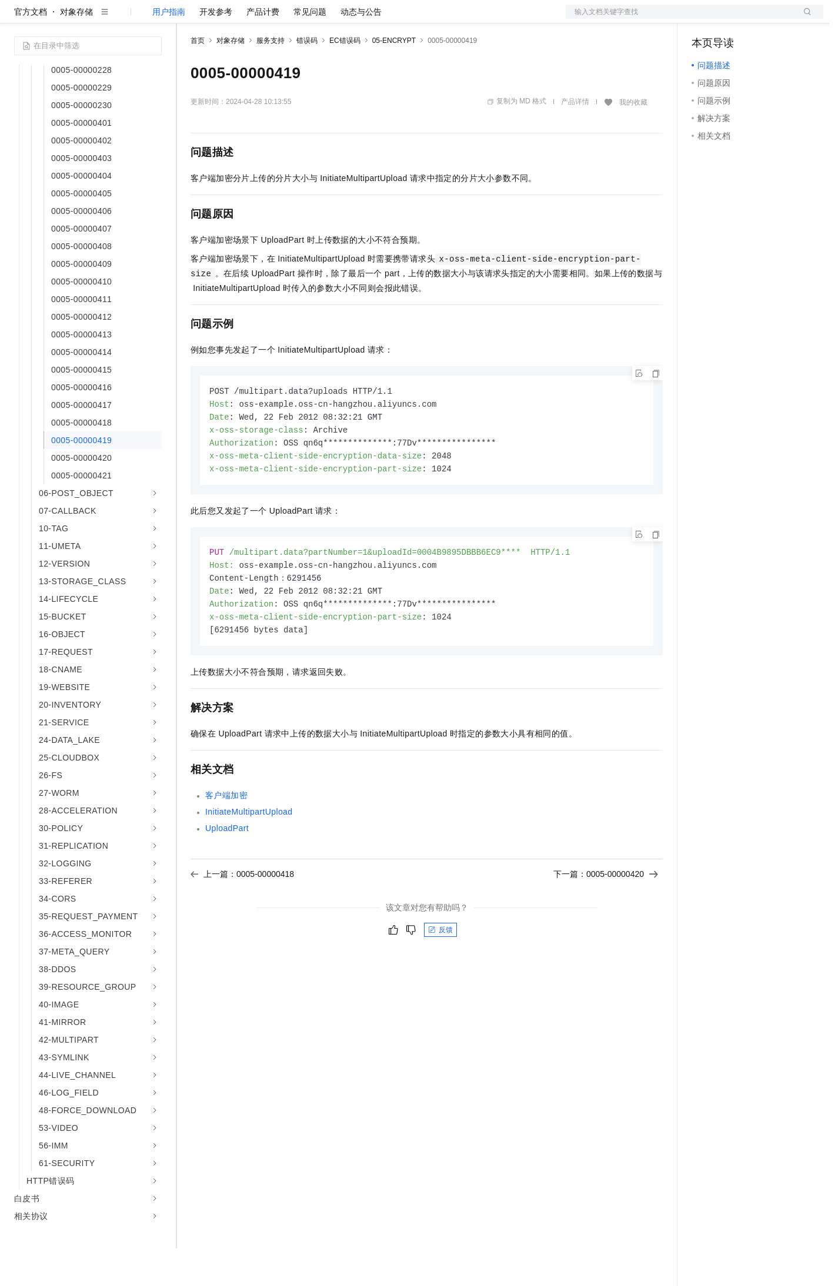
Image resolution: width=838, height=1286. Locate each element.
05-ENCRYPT (394, 78)
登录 (804, 19)
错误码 (307, 78)
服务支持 (270, 78)
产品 (153, 19)
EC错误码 (344, 78)
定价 (254, 19)
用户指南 (168, 49)
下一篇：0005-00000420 (605, 920)
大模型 (120, 19)
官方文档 (30, 49)
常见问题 (309, 49)
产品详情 (575, 139)
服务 (347, 19)
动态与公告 (361, 49)
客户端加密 (226, 841)
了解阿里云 (387, 19)
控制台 (732, 19)
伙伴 (319, 19)
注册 (761, 19)
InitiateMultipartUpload (249, 857)
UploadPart (227, 874)
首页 (198, 78)
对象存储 (76, 49)
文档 (680, 19)
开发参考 (215, 49)
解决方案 (189, 19)
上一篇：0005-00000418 (242, 920)
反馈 (440, 976)
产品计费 (262, 49)
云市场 (286, 19)
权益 (226, 19)
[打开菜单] (19, 19)
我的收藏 (633, 140)
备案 (704, 19)
